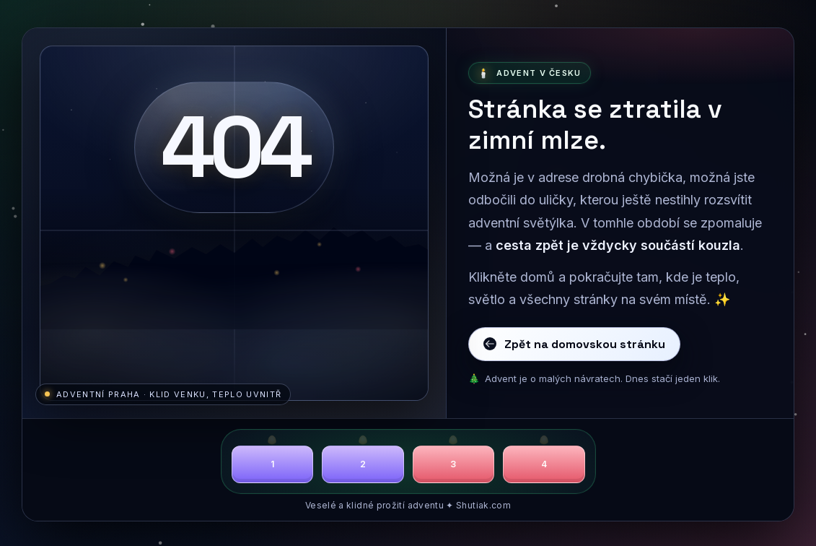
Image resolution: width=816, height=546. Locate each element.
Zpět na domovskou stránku (574, 344)
